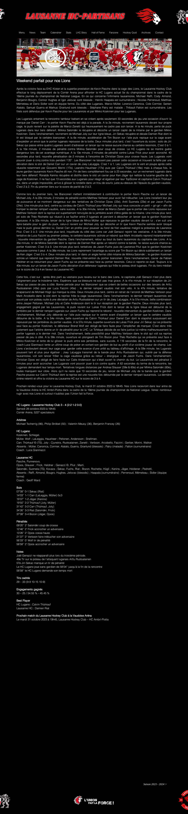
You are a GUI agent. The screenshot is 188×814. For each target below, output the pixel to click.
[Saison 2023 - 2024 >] (155, 784)
